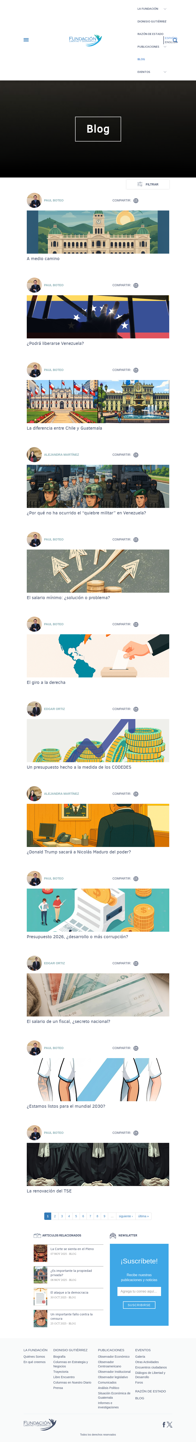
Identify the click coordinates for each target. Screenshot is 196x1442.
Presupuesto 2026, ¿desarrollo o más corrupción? (77, 937)
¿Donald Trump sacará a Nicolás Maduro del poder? (79, 852)
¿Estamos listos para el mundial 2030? (66, 1106)
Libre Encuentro (64, 1377)
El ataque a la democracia (69, 1292)
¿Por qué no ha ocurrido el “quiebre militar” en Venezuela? (86, 513)
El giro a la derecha (46, 682)
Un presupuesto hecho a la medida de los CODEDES (79, 767)
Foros (139, 1382)
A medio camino (43, 259)
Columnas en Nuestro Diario (72, 1382)
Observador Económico (114, 1356)
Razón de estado (150, 34)
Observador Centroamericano (109, 1364)
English (171, 42)
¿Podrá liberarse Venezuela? (55, 343)
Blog (141, 59)
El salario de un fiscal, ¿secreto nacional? (68, 1021)
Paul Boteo (54, 200)
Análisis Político (108, 1388)
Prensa (58, 1388)
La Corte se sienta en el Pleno (72, 1249)
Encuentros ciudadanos (151, 1367)
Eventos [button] (144, 72)
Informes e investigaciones (108, 1405)
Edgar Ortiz (54, 709)
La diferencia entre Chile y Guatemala (64, 428)
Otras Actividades (147, 1362)
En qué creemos (35, 1362)
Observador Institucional (114, 1371)
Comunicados (107, 1382)
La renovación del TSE (49, 1191)
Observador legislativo (113, 1377)
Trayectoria (60, 1371)
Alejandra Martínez (61, 454)
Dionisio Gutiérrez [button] (152, 21)
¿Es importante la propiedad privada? (71, 1273)
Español (171, 38)
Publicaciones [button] (148, 47)
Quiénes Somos (34, 1356)
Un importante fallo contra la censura (72, 1316)
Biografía (59, 1356)
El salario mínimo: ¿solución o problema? (68, 598)
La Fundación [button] (148, 9)
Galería (140, 1356)
